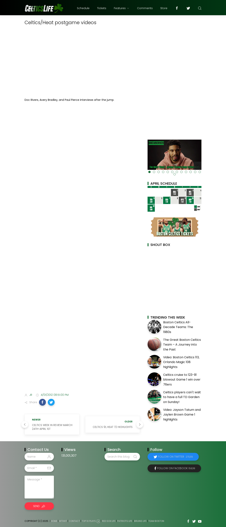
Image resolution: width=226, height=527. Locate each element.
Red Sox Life (109, 521)
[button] (42, 402)
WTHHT (63, 521)
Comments (145, 8)
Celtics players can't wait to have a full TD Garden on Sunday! (182, 397)
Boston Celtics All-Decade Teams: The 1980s (178, 327)
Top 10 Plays (89, 521)
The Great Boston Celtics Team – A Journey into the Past (182, 345)
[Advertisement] (82, 360)
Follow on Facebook (176, 468)
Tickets (101, 8)
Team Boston (156, 521)
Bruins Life (140, 521)
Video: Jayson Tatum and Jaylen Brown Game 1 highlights (182, 415)
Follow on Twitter (175, 457)
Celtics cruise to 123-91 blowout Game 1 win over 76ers (181, 380)
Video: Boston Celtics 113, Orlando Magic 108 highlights (181, 362)
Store (163, 8)
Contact (74, 521)
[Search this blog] (122, 456)
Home (54, 521)
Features (121, 8)
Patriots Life (124, 521)
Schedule (83, 8)
